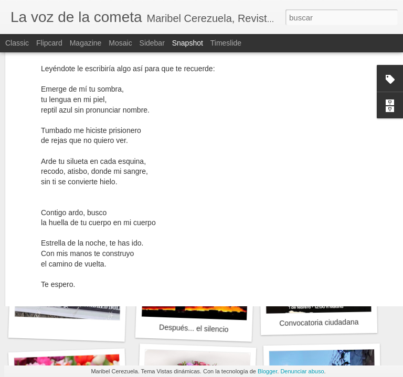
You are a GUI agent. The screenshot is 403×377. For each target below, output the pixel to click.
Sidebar (152, 43)
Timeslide (225, 43)
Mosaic (120, 43)
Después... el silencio (194, 328)
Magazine (86, 43)
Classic (17, 43)
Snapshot (187, 43)
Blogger (267, 371)
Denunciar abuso (302, 371)
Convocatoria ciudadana (318, 323)
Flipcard (49, 43)
